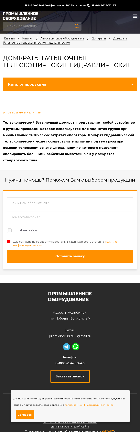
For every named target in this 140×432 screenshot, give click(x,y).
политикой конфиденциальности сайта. (89, 404)
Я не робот (22, 230)
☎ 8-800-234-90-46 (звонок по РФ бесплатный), (57, 5)
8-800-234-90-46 (70, 363)
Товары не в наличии (23, 112)
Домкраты (99, 38)
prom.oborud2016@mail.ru (70, 336)
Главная (9, 38)
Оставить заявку (70, 256)
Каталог (27, 38)
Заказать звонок (70, 376)
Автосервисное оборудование (62, 38)
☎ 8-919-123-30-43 (104, 5)
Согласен (24, 414)
